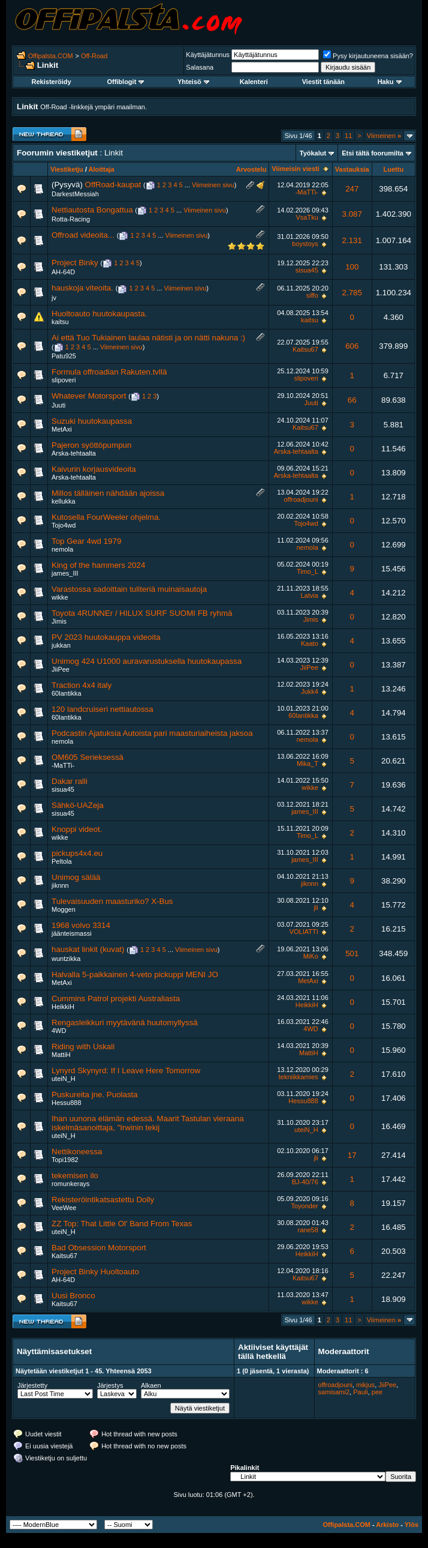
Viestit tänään (323, 81)
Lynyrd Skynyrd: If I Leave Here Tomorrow (126, 1070)
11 (348, 135)
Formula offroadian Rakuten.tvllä (109, 371)
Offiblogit (125, 81)
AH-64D (63, 272)
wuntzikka (66, 958)
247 (351, 188)
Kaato (309, 643)
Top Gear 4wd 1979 (86, 541)
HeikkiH (63, 1006)
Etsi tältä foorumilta (372, 153)
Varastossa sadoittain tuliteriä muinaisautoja (129, 589)
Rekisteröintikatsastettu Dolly (103, 1199)
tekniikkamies (298, 1076)
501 (351, 953)
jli (316, 907)
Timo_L (307, 571)
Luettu (394, 169)
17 (352, 1155)
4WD (59, 1030)
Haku (390, 81)
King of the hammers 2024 (98, 565)
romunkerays (71, 1183)
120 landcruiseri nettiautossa (102, 709)
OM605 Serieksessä (87, 757)
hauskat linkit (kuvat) (88, 949)
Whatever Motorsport (89, 395)
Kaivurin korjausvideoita (94, 469)
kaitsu (60, 321)
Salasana (199, 67)
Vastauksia (352, 169)
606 (351, 346)
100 (351, 266)
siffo (312, 295)
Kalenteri (254, 81)
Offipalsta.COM (50, 55)
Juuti (58, 405)
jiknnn (60, 885)
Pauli (360, 1392)
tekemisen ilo (75, 1175)
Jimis (59, 621)
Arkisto (387, 1524)
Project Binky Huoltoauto (95, 1271)
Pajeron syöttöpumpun (91, 445)
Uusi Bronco (73, 1295)
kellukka (64, 501)
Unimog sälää (76, 877)
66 (352, 400)
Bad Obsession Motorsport (99, 1247)
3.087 (352, 213)
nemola (62, 549)
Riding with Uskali (83, 1046)
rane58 (308, 1229)
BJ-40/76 (305, 1181)
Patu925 (64, 356)
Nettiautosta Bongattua (92, 209)
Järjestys (110, 1385)
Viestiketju (66, 169)
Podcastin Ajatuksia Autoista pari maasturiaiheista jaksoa (152, 733)
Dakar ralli (70, 781)
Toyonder (304, 1205)
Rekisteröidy (51, 81)
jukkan (61, 645)
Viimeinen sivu (213, 184)
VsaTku (307, 217)
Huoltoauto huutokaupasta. (99, 313)
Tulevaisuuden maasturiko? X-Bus (112, 901)
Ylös (411, 1524)
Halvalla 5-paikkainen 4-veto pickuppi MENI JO (135, 974)
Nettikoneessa (77, 1151)
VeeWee (64, 1207)
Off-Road (94, 55)
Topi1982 (65, 1159)
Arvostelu (251, 169)
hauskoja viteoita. (82, 287)
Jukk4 (309, 691)
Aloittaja (101, 169)
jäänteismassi (72, 933)
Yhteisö (193, 81)
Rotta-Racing (71, 219)
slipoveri (64, 380)
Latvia (309, 595)
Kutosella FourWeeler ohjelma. (106, 517)
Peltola (62, 861)
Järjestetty (32, 1385)
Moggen (64, 909)
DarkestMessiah (75, 193)
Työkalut (313, 153)
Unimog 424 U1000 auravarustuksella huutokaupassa (147, 661)
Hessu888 (67, 1102)
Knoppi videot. (77, 829)
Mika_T (307, 763)
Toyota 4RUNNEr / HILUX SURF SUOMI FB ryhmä (142, 613)
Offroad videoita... (83, 234)
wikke (60, 597)
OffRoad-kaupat (113, 184)
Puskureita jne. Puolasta (95, 1094)
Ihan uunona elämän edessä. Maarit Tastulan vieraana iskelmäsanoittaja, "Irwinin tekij (148, 1123)
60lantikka (67, 693)
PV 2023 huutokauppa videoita (106, 637)
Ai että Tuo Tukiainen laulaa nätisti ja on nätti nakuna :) (148, 337)
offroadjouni (301, 499)
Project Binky (75, 262)
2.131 (352, 240)
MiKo (310, 956)
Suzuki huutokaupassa (92, 421)
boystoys (305, 243)
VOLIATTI (304, 931)
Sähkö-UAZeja (78, 805)
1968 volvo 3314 (81, 925)
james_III (65, 573)
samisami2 (334, 1392)
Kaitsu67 (305, 349)
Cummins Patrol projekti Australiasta (116, 998)
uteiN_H (64, 1078)
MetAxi (62, 429)
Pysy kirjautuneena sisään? (368, 55)
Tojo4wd (64, 525)
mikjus (365, 1384)
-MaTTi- (307, 192)
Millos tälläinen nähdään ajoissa (108, 493)
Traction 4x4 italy (81, 685)
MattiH (61, 1054)
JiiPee (61, 669)
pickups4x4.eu (77, 853)
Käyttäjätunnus (208, 54)
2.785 (352, 292)
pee (377, 1392)
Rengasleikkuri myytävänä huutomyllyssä (125, 1022)
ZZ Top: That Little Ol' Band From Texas (122, 1223)
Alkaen (151, 1385)
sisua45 (307, 270)
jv (54, 297)
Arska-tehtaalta (74, 453)
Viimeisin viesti (295, 168)
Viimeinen (384, 135)
